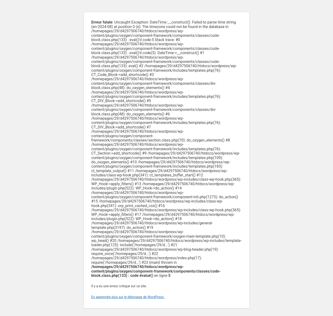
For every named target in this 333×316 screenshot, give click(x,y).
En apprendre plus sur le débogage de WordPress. (128, 297)
